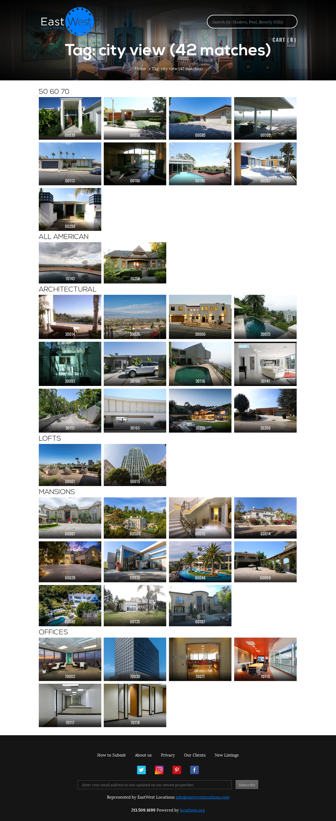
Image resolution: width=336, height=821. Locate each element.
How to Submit (111, 754)
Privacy (168, 754)
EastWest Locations (71, 21)
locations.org (192, 809)
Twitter (141, 770)
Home (140, 68)
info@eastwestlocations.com (202, 796)
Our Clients (195, 754)
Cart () (284, 39)
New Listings (227, 754)
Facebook (194, 770)
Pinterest (176, 770)
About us (143, 754)
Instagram (159, 770)
